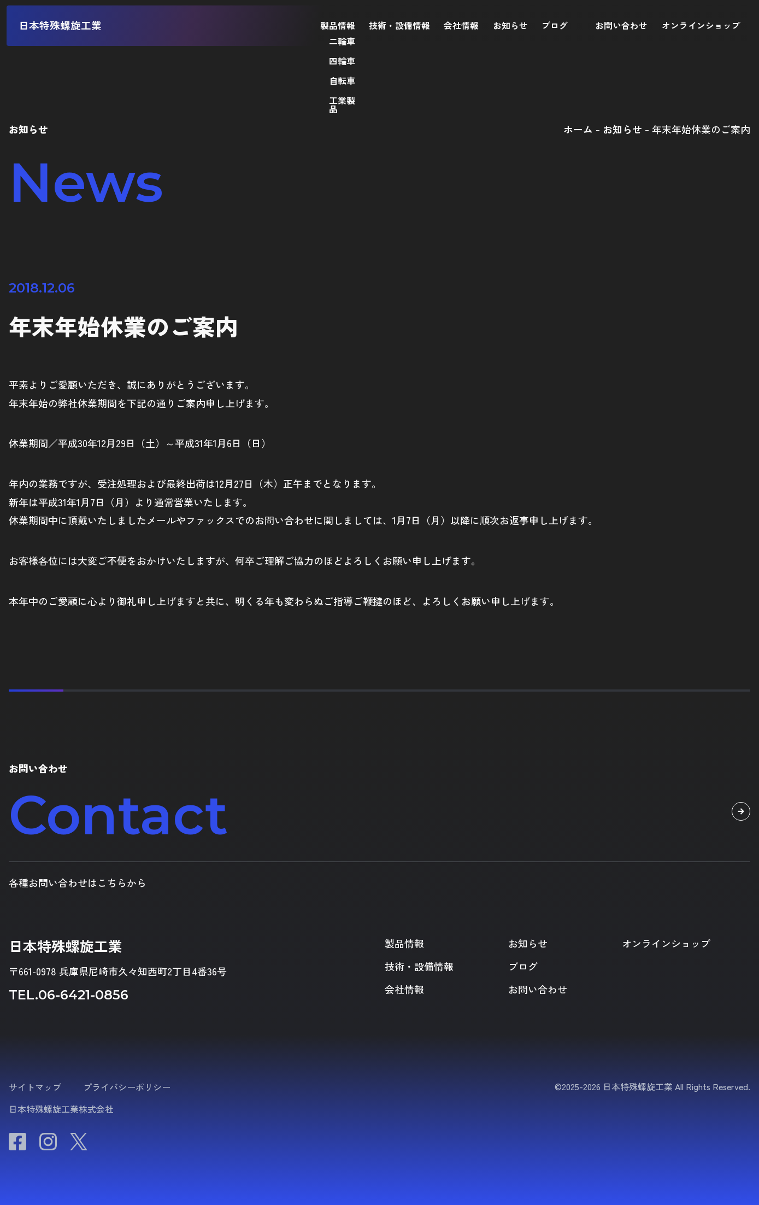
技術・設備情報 (399, 25)
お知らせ (510, 25)
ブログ (555, 25)
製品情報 (337, 25)
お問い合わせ (621, 25)
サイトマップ (35, 1086)
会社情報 (461, 25)
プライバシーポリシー (126, 1086)
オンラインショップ (701, 25)
